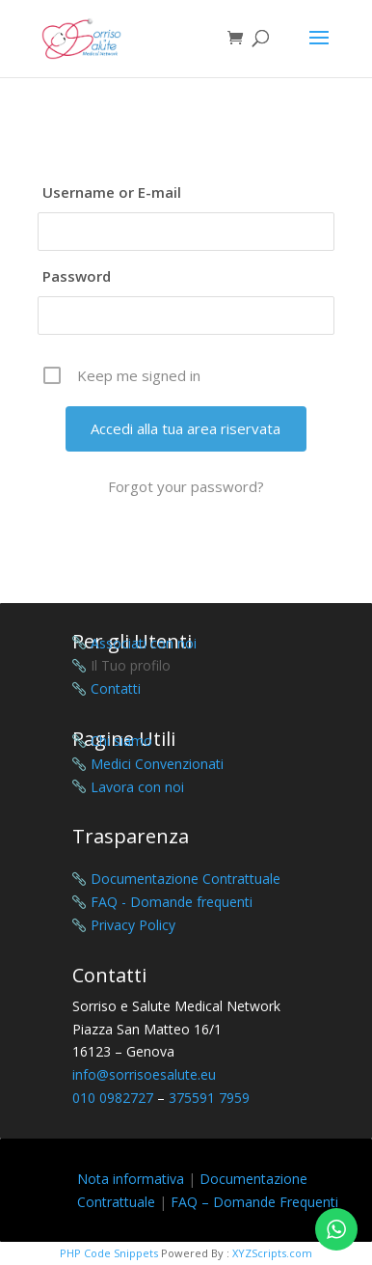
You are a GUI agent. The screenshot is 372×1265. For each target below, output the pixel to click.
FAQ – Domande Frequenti (254, 1202)
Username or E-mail (111, 192)
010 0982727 (112, 1097)
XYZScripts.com (272, 1253)
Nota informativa (130, 1178)
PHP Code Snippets (109, 1253)
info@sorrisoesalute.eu (144, 1074)
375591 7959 (209, 1097)
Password (76, 276)
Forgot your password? (186, 486)
